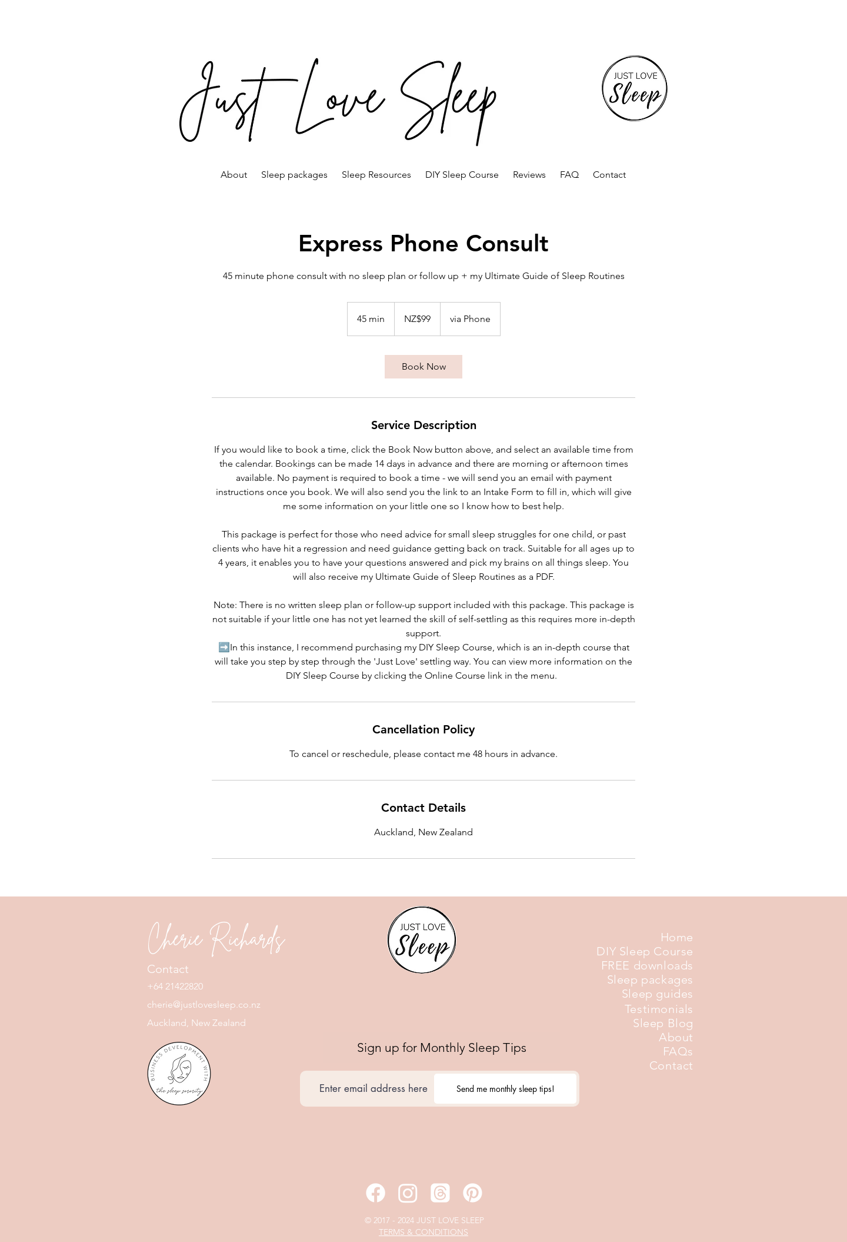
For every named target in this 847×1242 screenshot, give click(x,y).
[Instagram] (408, 1193)
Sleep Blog (663, 1023)
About (676, 1037)
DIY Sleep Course (644, 951)
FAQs (678, 1051)
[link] (423, 366)
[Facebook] (375, 1193)
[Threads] (440, 1193)
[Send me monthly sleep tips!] (505, 1089)
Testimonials (659, 1009)
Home (677, 937)
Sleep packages (650, 979)
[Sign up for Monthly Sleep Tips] (441, 1047)
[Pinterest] (472, 1193)
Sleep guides (657, 994)
